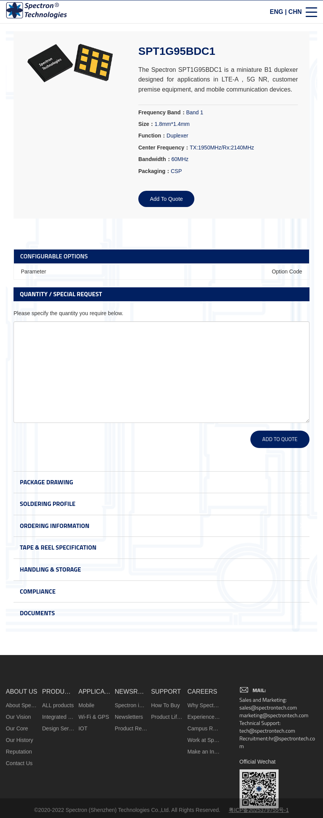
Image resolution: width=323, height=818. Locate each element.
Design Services (58, 780)
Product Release (131, 780)
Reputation (19, 803)
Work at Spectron (203, 791)
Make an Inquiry (203, 803)
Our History (19, 791)
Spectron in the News (131, 757)
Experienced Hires (203, 768)
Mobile (86, 757)
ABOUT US (21, 743)
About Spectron (22, 757)
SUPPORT (166, 743)
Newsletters (129, 768)
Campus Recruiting (203, 780)
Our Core (17, 780)
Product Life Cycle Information (167, 768)
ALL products (58, 757)
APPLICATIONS (94, 743)
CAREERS (202, 743)
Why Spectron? (203, 757)
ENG (276, 13)
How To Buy (165, 757)
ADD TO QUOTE (280, 439)
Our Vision (18, 768)
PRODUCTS (58, 743)
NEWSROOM (131, 743)
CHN (295, 13)
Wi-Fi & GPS (93, 768)
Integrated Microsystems (58, 768)
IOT (82, 780)
